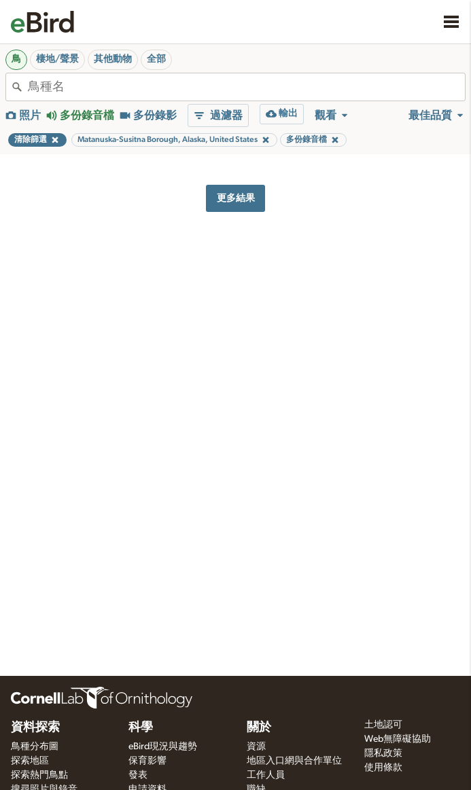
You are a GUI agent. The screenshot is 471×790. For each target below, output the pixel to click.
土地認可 (383, 725)
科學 (140, 727)
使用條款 (383, 767)
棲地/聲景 (57, 59)
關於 (259, 727)
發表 (137, 775)
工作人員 (266, 775)
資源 (256, 746)
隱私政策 (383, 753)
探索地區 (30, 761)
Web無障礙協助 (397, 739)
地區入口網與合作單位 (294, 761)
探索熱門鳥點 (39, 775)
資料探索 (35, 727)
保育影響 (147, 761)
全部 (156, 59)
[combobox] (246, 87)
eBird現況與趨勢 (162, 746)
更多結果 (236, 198)
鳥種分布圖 (34, 746)
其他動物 (113, 59)
